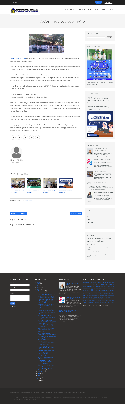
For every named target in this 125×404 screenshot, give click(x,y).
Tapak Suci (104, 300)
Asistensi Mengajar (108, 282)
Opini (90, 293)
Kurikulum (104, 292)
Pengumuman (81, 9)
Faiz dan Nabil (42, 355)
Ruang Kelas (105, 299)
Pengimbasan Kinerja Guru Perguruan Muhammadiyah (100, 295)
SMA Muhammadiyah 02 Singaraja (96, 398)
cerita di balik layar (105, 286)
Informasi (101, 290)
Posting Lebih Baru (18, 213)
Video (111, 9)
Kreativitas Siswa (96, 292)
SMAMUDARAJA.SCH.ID (18, 58)
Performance (107, 297)
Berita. (84, 286)
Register (108, 2)
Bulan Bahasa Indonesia (93, 286)
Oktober (40, 293)
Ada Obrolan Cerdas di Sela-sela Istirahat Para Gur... (46, 328)
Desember (41, 291)
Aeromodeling (86, 282)
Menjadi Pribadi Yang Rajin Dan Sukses (46, 325)
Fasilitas (112, 286)
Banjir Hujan (41, 331)
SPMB (89, 9)
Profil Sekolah (95, 299)
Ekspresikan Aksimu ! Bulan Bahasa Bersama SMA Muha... (46, 305)
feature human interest (89, 288)
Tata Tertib (111, 300)
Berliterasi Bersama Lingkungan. (43, 340)
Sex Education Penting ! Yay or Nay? (102, 160)
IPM (105, 290)
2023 (38, 287)
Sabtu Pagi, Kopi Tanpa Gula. (46, 294)
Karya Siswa (111, 290)
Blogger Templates (46, 393)
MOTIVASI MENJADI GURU (100, 149)
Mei (39, 377)
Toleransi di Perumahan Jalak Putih (46, 317)
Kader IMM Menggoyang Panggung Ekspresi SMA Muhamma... (46, 301)
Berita (72, 9)
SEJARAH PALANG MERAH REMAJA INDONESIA (96, 182)
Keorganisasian (87, 292)
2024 (38, 286)
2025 (38, 284)
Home (66, 9)
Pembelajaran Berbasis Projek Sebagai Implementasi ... (47, 337)
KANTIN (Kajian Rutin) (44, 315)
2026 (38, 282)
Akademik (104, 9)
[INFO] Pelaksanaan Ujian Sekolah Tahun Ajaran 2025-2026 (98, 100)
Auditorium (86, 284)
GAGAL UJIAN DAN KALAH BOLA (46, 365)
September (41, 370)
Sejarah (89, 300)
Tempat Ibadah (87, 302)
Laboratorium (111, 292)
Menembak (86, 293)
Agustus (40, 372)
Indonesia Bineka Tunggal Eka (47, 309)
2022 (38, 289)
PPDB (88, 219)
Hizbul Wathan (87, 290)
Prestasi (89, 225)
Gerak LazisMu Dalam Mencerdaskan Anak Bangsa (47, 333)
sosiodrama (94, 300)
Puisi (100, 299)
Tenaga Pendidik (95, 302)
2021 (38, 379)
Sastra (84, 300)
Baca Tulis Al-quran (95, 284)
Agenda (93, 282)
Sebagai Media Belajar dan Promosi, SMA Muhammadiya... (46, 352)
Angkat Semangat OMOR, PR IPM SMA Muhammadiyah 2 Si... (47, 312)
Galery (105, 288)
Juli (39, 373)
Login (98, 2)
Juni (39, 375)
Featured (97, 288)
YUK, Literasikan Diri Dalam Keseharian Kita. (46, 343)
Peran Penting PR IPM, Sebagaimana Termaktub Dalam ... (46, 347)
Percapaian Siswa (98, 297)
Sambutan (111, 299)
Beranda (104, 284)
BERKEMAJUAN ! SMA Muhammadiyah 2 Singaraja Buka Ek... (47, 322)
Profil (96, 9)
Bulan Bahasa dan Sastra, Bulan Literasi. (45, 357)
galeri (101, 288)
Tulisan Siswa (103, 302)
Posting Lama (76, 213)
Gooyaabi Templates (78, 393)
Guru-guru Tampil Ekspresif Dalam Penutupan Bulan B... (47, 297)
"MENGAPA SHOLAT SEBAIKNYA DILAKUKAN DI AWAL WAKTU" (47, 362)
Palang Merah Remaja (98, 293)
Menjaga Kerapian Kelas (100, 171)
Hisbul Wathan (110, 288)
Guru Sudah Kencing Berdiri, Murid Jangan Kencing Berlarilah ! (103, 193)
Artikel (88, 213)
